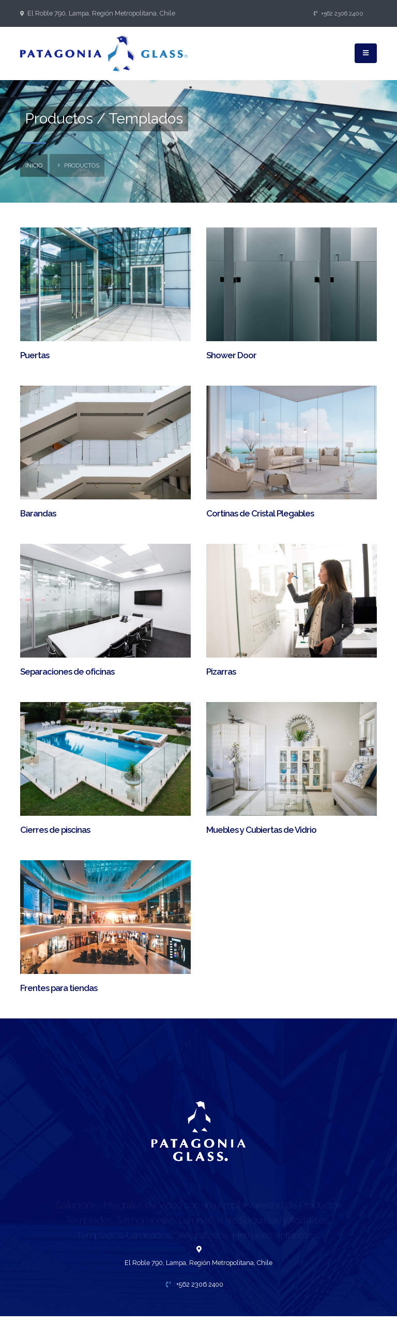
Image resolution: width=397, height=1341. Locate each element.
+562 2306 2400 (338, 13)
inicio (33, 165)
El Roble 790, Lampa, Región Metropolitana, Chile (101, 13)
